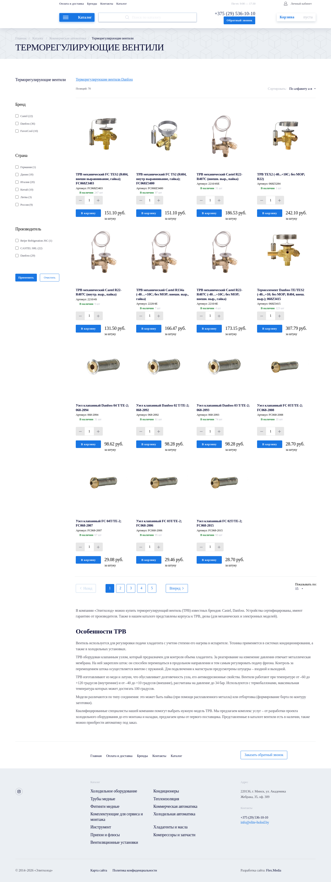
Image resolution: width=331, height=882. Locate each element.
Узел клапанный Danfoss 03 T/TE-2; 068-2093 (223, 408)
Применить (26, 277)
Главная (20, 38)
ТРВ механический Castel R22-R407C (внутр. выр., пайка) (98, 292)
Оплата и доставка (71, 3)
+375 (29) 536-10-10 (235, 13)
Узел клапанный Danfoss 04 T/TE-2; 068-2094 (102, 408)
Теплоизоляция (166, 799)
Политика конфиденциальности (135, 870)
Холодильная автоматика (174, 814)
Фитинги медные (104, 806)
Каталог (121, 3)
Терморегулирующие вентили (40, 79)
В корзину (88, 213)
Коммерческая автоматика (67, 38)
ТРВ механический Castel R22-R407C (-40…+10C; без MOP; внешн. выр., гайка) (219, 294)
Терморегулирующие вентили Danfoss (104, 79)
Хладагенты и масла (170, 827)
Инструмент (100, 827)
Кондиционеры (166, 791)
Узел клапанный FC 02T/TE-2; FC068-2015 (219, 523)
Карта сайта (98, 870)
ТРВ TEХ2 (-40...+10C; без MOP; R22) (281, 176)
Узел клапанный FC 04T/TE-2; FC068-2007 (98, 523)
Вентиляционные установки (114, 842)
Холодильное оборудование (113, 791)
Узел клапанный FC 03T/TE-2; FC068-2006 (159, 523)
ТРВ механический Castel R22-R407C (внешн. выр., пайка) (219, 176)
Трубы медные (102, 799)
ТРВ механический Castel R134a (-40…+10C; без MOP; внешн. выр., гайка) (162, 294)
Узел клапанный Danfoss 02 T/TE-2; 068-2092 (162, 408)
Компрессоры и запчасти (174, 835)
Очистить (49, 277)
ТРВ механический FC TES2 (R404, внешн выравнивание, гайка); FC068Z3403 (102, 178)
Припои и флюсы (105, 835)
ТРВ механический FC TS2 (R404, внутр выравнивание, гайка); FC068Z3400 (161, 178)
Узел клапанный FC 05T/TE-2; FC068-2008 (280, 408)
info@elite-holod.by (255, 822)
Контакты (106, 3)
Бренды (92, 3)
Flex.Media (273, 870)
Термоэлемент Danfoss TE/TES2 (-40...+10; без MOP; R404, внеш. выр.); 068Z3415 (280, 294)
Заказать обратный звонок (263, 755)
